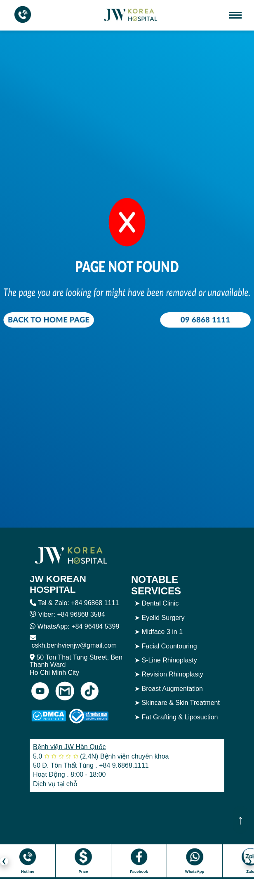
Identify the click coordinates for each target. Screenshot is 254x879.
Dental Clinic (160, 603)
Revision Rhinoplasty (172, 674)
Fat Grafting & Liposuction (179, 717)
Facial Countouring (169, 646)
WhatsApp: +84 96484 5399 (78, 626)
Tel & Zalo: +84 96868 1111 (78, 602)
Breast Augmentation (172, 688)
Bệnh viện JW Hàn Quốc (69, 746)
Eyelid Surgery (162, 617)
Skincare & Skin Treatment (180, 702)
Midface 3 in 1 (162, 631)
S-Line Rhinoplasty (169, 660)
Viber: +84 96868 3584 (71, 614)
